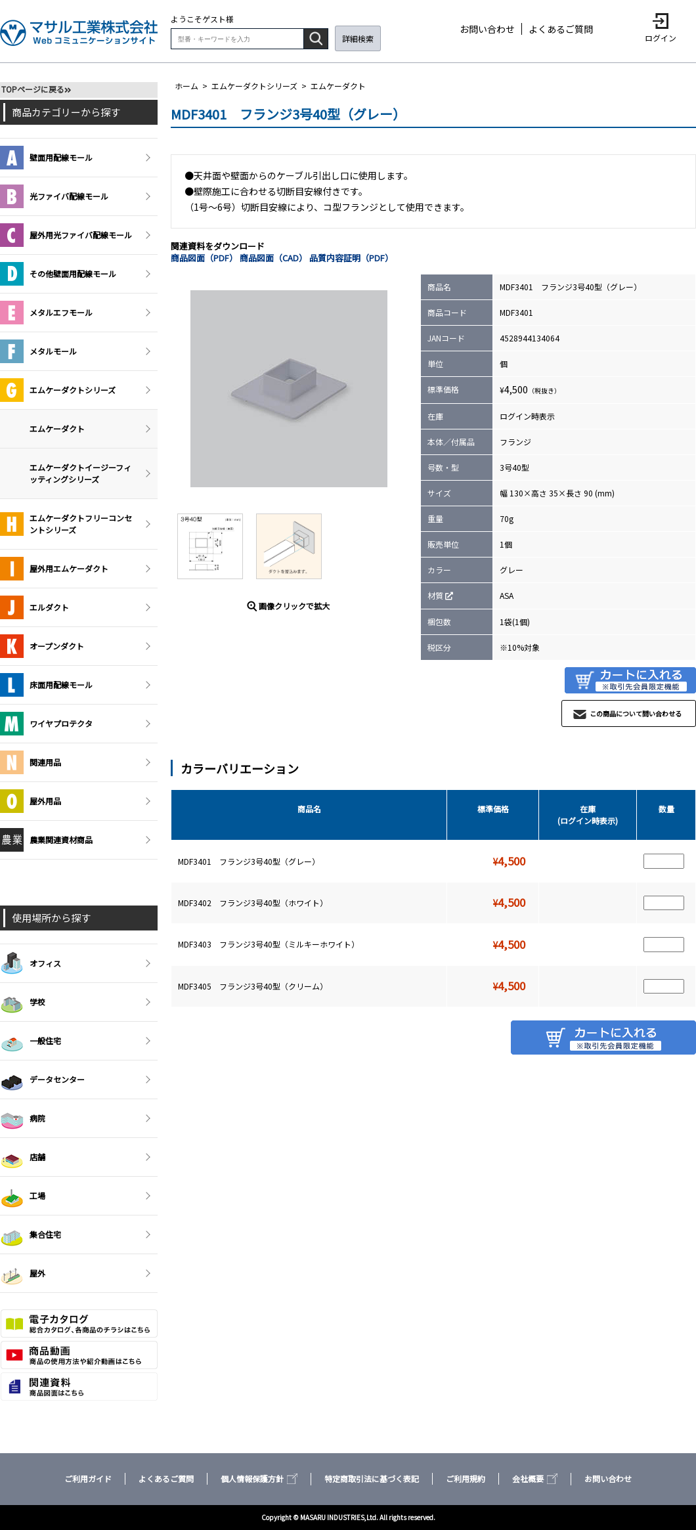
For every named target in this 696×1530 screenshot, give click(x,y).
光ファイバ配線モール (54, 196)
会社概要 (534, 1478)
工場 (22, 1196)
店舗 (22, 1157)
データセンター (42, 1079)
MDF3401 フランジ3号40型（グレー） (249, 861)
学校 (22, 1002)
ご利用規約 (465, 1478)
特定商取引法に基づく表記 (371, 1478)
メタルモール (38, 351)
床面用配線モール (46, 685)
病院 (22, 1118)
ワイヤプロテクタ (46, 723)
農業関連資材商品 (46, 840)
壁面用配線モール (46, 157)
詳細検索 (358, 38)
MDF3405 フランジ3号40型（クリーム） (253, 986)
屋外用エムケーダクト (54, 568)
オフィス (30, 963)
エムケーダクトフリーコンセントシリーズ (66, 524)
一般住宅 (30, 1041)
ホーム (186, 85)
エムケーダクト (338, 85)
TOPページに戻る (32, 89)
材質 (435, 595)
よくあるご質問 (561, 28)
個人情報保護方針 (259, 1478)
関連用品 (30, 762)
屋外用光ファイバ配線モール (66, 235)
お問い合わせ (487, 28)
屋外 (22, 1273)
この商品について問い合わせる (636, 713)
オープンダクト (42, 646)
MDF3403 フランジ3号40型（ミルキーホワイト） (268, 944)
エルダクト (34, 607)
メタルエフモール (46, 312)
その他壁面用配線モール (58, 274)
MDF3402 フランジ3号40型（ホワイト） (253, 902)
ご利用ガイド (88, 1478)
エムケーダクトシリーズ (254, 85)
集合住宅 (30, 1234)
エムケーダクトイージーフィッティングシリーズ (80, 473)
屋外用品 (30, 801)
